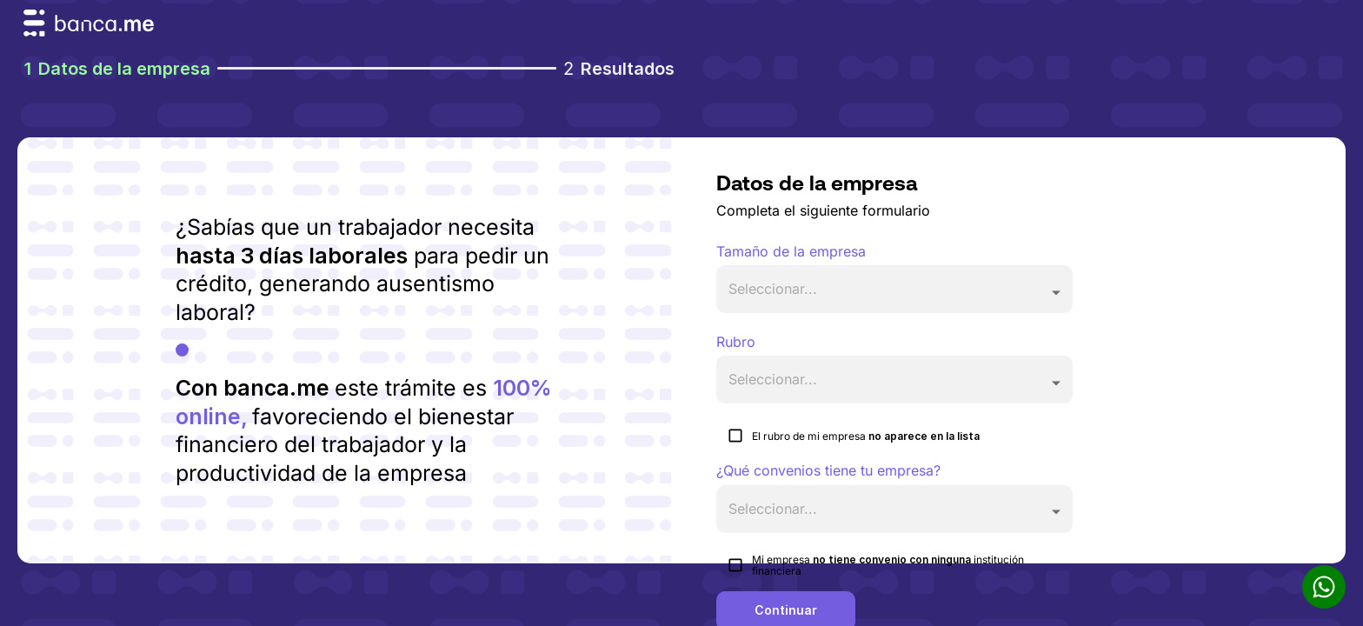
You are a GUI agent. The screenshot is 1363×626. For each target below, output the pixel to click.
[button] (894, 289)
